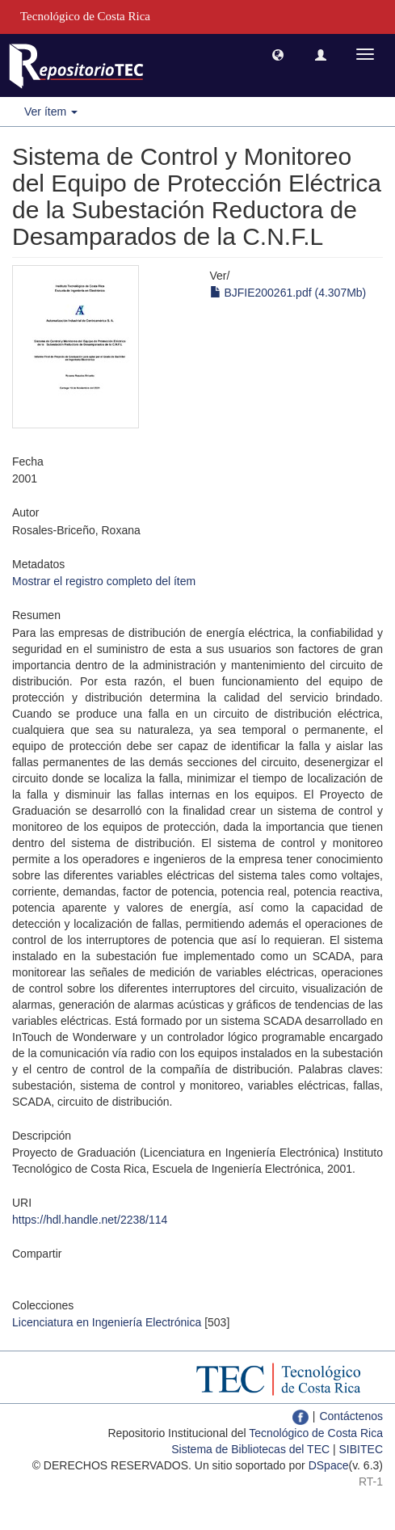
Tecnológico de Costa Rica (316, 1433)
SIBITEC (361, 1449)
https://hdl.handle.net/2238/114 (89, 1219)
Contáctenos (351, 1416)
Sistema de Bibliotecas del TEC (250, 1449)
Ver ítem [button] (51, 111)
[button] (277, 54)
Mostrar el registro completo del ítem (103, 581)
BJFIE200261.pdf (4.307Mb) (288, 292)
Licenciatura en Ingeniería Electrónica (106, 1322)
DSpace (329, 1465)
